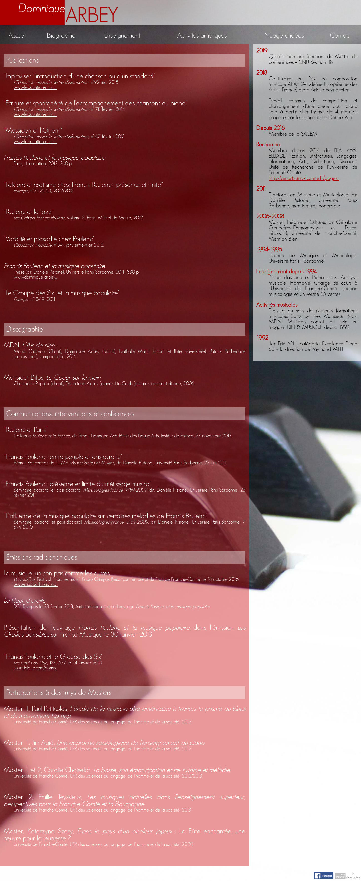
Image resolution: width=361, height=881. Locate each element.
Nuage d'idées (284, 35)
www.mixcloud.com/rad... (36, 584)
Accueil (17, 35)
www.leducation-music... (35, 87)
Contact (340, 35)
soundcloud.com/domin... (35, 667)
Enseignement (122, 35)
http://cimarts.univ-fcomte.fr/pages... (304, 178)
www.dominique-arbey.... (35, 277)
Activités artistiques (202, 35)
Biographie (61, 35)
